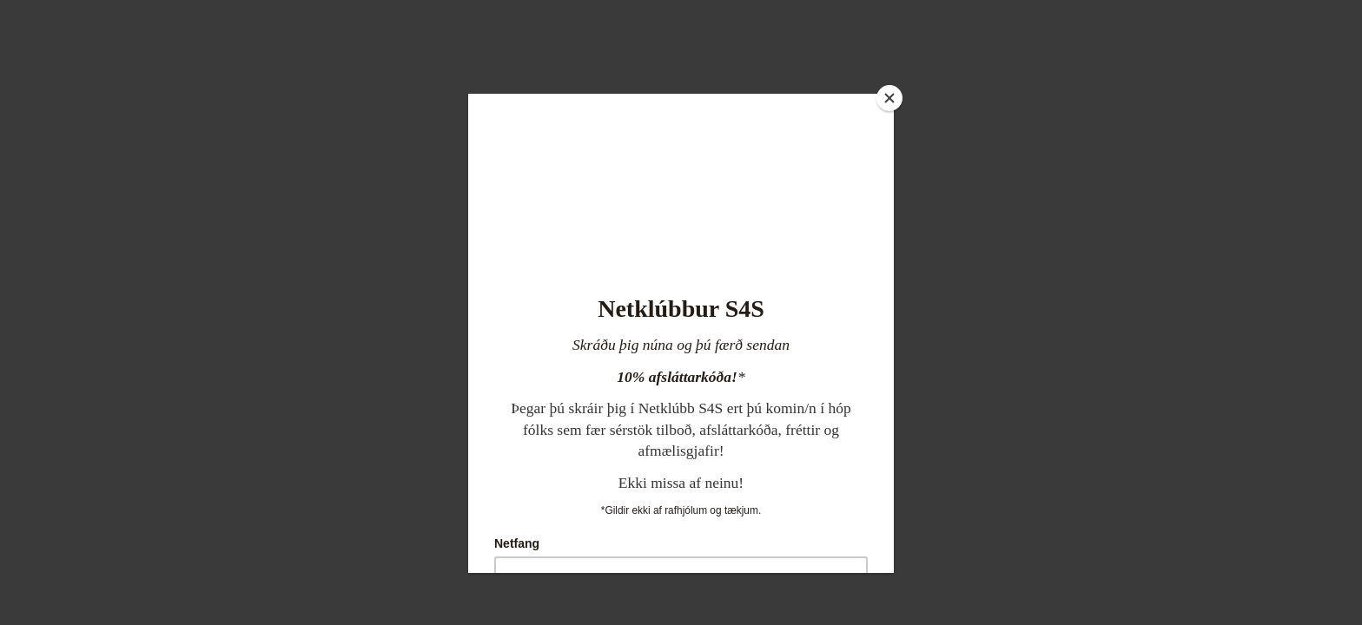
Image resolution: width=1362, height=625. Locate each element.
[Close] (889, 98)
